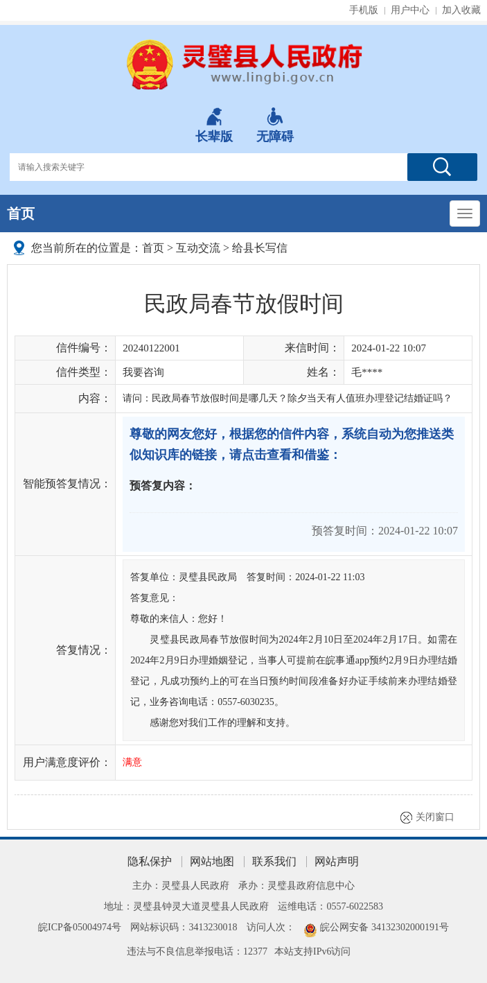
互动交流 (198, 248)
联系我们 (274, 861)
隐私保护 (149, 861)
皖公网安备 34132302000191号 (384, 927)
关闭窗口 (435, 817)
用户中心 (410, 10)
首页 (21, 213)
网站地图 (212, 861)
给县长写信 (259, 248)
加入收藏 (461, 10)
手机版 (363, 10)
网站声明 (337, 861)
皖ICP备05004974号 (79, 927)
